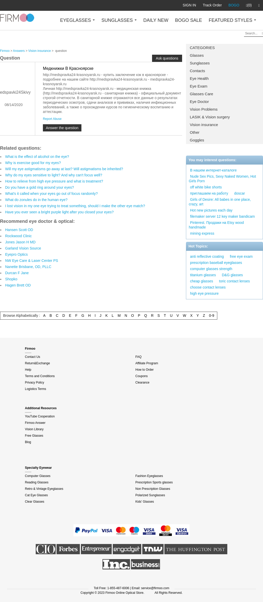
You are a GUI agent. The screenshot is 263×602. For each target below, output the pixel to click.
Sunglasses (200, 63)
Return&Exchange (37, 363)
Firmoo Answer (35, 423)
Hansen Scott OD (19, 230)
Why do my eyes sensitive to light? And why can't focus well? (53, 175)
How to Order (144, 369)
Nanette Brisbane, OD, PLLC (28, 267)
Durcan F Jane (17, 273)
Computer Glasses (37, 476)
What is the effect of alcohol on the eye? (37, 157)
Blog (28, 442)
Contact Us (32, 357)
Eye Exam (198, 86)
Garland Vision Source (23, 248)
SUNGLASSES (119, 20)
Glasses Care (201, 94)
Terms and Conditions (40, 376)
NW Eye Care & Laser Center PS (31, 261)
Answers (19, 51)
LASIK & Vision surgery (210, 117)
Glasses (197, 55)
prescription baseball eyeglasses (216, 263)
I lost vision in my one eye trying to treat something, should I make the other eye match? (75, 206)
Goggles (197, 140)
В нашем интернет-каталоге (213, 170)
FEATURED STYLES (232, 20)
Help (28, 369)
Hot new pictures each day (211, 210)
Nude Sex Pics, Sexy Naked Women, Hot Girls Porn (222, 178)
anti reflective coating (207, 256)
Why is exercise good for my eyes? (33, 163)
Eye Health (199, 78)
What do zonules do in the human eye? (36, 200)
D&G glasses (232, 275)
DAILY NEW (155, 20)
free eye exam (241, 256)
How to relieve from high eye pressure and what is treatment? (54, 181)
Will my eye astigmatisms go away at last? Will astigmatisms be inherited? (64, 169)
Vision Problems (204, 109)
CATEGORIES (202, 47)
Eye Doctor (199, 101)
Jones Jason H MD (20, 242)
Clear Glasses (34, 501)
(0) (249, 5)
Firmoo (5, 51)
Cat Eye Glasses (36, 495)
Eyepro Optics (16, 254)
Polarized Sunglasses (150, 495)
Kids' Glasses (144, 501)
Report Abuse (52, 119)
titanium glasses (203, 275)
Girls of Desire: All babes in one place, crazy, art (220, 201)
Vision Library (34, 429)
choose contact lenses (208, 287)
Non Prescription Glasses (152, 489)
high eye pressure (204, 293)
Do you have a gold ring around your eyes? (39, 187)
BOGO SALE (188, 20)
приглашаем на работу (209, 193)
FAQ (138, 357)
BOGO (234, 5)
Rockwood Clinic (18, 236)
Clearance (142, 382)
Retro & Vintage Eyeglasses (44, 489)
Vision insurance (204, 124)
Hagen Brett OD (18, 285)
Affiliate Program (146, 363)
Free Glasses (34, 435)
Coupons (141, 376)
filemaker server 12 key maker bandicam (222, 216)
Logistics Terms (35, 389)
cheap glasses (201, 281)
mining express (202, 233)
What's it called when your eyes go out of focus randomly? (51, 194)
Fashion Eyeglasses (149, 476)
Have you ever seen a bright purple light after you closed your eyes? (59, 212)
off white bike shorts (206, 187)
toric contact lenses (234, 281)
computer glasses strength (211, 269)
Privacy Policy (34, 382)
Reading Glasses (36, 482)
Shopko (11, 279)
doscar (239, 193)
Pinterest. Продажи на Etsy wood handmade (216, 225)
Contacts (197, 71)
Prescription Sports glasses (154, 482)
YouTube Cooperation (40, 416)
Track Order (212, 5)
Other (195, 132)
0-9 (211, 315)
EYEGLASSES (77, 20)
